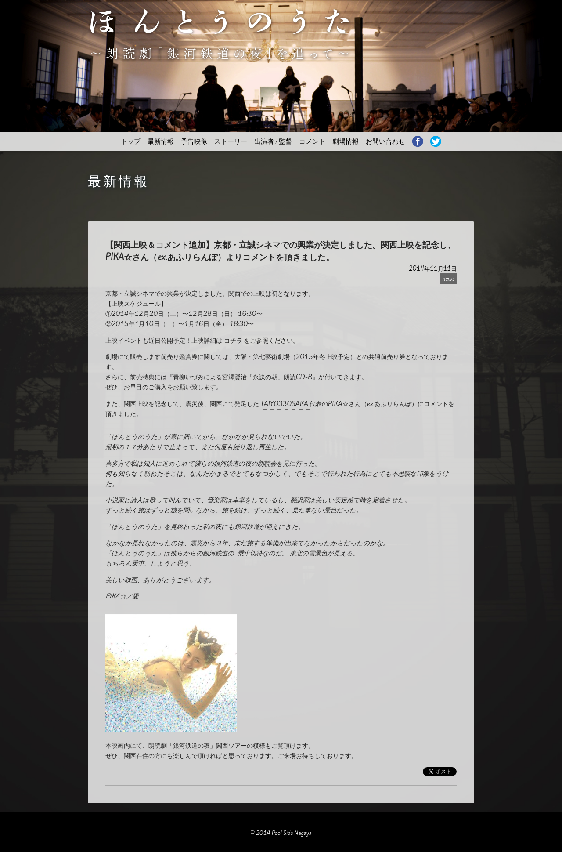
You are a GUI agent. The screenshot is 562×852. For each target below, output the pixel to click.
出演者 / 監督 (273, 141)
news (448, 279)
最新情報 (161, 141)
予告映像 (194, 141)
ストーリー (230, 141)
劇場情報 (345, 141)
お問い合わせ (385, 141)
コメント (312, 141)
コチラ (233, 340)
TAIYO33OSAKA (284, 403)
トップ (130, 141)
